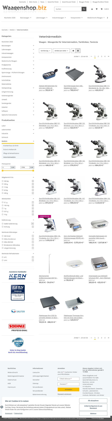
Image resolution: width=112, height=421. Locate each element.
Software (5, 111)
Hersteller (36, 380)
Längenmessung (7, 92)
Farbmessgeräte (7, 96)
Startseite (22, 2)
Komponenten (7, 57)
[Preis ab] (6, 167)
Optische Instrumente (9, 115)
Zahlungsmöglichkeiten (41, 376)
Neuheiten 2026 (7, 42)
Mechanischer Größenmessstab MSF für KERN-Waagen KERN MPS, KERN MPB (48, 277)
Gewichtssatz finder (69, 2)
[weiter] (108, 56)
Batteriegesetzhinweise (16, 376)
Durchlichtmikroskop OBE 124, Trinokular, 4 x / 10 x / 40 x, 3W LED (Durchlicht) (99, 124)
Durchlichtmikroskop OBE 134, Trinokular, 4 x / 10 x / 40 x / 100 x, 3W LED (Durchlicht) (99, 162)
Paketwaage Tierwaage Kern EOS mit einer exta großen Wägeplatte (73, 317)
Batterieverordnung (39, 394)
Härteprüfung (6, 88)
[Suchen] (68, 9)
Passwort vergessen (64, 394)
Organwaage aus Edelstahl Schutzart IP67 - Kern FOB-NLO (99, 277)
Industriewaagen (7, 53)
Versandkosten (38, 387)
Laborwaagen (6, 49)
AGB (9, 383)
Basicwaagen (6, 46)
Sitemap (35, 383)
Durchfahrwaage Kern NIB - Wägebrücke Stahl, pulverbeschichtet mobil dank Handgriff (74, 87)
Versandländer (38, 391)
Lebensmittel (6, 130)
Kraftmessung (6, 69)
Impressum (8, 413)
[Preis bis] (25, 167)
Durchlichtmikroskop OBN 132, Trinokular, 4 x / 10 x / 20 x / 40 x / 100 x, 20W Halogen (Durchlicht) (99, 199)
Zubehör (5, 107)
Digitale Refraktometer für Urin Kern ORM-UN (48, 87)
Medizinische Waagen (9, 61)
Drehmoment (6, 76)
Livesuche (36, 372)
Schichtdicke (6, 80)
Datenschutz (18, 413)
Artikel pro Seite (60, 51)
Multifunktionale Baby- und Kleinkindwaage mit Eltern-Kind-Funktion (73, 277)
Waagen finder (84, 2)
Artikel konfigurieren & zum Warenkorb (93, 407)
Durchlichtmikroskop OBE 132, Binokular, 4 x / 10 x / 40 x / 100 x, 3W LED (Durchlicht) (74, 162)
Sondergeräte (6, 103)
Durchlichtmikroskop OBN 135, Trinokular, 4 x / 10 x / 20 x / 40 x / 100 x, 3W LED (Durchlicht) (49, 237)
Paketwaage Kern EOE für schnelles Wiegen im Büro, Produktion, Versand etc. (48, 317)
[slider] (2, 170)
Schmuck (5, 137)
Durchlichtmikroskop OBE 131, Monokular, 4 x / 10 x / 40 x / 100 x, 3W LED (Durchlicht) (49, 162)
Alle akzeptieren (93, 400)
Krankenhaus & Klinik (10, 146)
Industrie (5, 133)
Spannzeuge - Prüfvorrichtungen (13, 73)
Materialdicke (6, 84)
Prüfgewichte (6, 65)
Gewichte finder (53, 2)
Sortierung (44, 51)
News (42, 2)
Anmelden (68, 389)
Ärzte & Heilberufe (9, 149)
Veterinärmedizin (9, 157)
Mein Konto (33, 2)
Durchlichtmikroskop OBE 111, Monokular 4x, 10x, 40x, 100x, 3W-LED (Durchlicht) (99, 87)
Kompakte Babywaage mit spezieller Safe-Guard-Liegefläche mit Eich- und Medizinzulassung (98, 237)
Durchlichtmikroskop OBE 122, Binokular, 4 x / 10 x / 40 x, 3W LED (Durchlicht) (74, 124)
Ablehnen (93, 413)
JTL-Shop (101, 418)
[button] (92, 9)
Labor (4, 126)
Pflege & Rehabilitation (11, 153)
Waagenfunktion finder (101, 2)
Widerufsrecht (13, 372)
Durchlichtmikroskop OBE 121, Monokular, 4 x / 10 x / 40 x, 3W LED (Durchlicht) (49, 124)
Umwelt (4, 99)
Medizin (4, 141)
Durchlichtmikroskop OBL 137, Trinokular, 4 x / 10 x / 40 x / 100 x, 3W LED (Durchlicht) (74, 199)
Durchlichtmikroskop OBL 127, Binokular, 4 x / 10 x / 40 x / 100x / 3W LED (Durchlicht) (49, 199)
